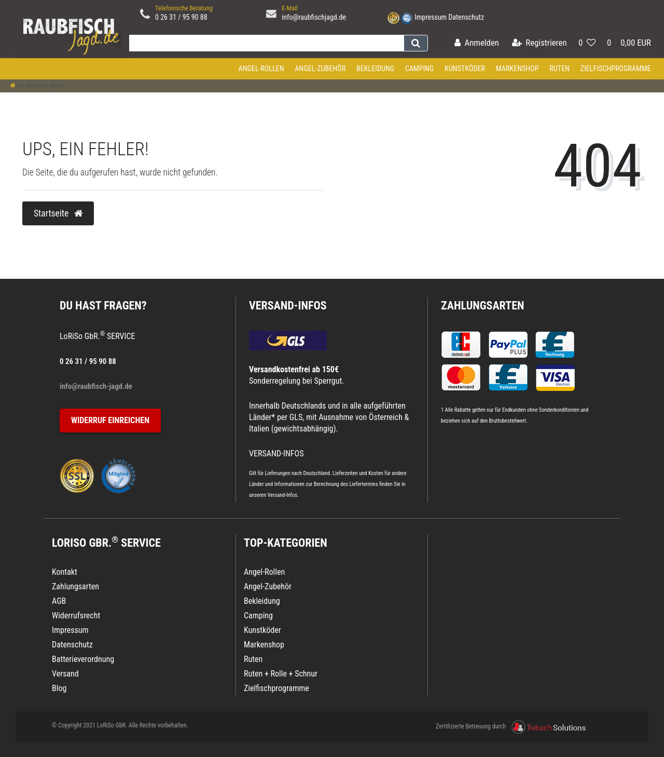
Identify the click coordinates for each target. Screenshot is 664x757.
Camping (419, 68)
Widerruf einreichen (110, 420)
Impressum (430, 17)
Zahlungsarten (482, 305)
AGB (59, 601)
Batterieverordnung (83, 659)
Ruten (559, 68)
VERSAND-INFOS (288, 305)
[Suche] (416, 43)
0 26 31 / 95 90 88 (181, 17)
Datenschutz (466, 17)
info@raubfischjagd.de (314, 17)
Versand (65, 674)
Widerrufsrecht (76, 615)
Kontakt (64, 572)
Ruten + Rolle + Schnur (280, 674)
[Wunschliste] (587, 43)
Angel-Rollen (261, 68)
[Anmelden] (477, 43)
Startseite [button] (58, 213)
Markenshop (517, 68)
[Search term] (264, 43)
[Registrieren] (539, 43)
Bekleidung (375, 68)
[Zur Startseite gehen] (36, 85)
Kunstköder (465, 68)
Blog (59, 688)
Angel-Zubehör (320, 68)
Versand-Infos (282, 495)
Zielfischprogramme (615, 68)
